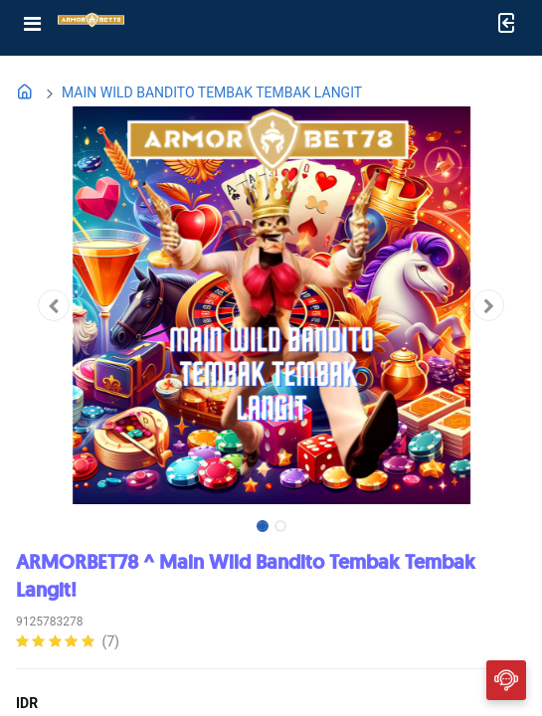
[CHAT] (506, 679)
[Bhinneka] (91, 24)
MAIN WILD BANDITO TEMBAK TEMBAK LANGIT (212, 92)
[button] (54, 305)
